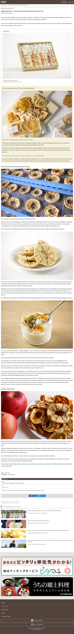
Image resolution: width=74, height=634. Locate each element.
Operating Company (6, 616)
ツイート (41, 495)
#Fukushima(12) (5, 502)
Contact (3, 613)
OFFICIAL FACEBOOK (37, 620)
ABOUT (3, 602)
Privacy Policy (5, 609)
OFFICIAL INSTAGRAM (37, 624)
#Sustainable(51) (14, 502)
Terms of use (4, 606)
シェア (33, 495)
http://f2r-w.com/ (5, 487)
